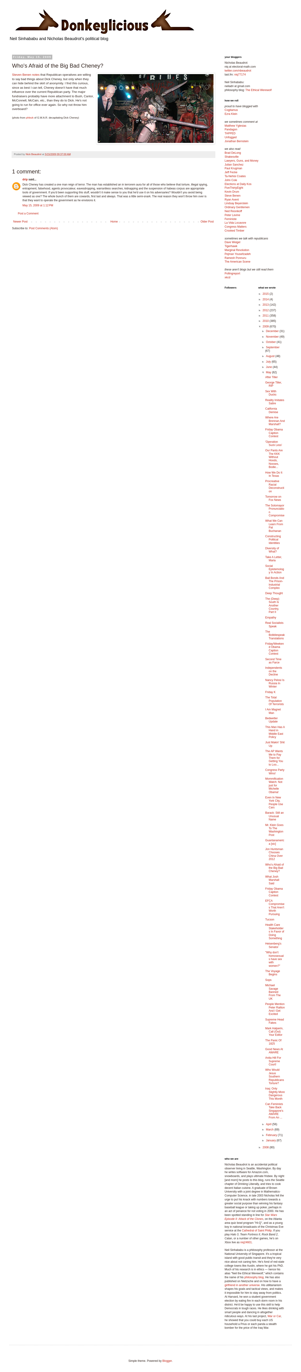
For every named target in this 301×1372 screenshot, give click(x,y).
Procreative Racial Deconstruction (274, 486)
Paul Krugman (233, 168)
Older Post (207, 221)
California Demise (271, 410)
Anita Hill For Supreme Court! (273, 1061)
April (269, 1124)
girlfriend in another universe (242, 1285)
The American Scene (237, 261)
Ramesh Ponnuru (235, 258)
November (272, 336)
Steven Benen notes (26, 74)
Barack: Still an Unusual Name (274, 816)
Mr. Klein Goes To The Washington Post (274, 830)
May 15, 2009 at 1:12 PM (37, 205)
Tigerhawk (231, 246)
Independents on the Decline (273, 671)
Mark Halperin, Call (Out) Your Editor (274, 1032)
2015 (266, 293)
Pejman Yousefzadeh (238, 254)
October (271, 342)
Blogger (167, 1361)
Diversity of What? (272, 550)
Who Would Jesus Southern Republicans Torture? (274, 1076)
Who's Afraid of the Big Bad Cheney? (274, 868)
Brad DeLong (233, 152)
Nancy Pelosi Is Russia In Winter (274, 683)
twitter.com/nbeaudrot (238, 70)
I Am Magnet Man (273, 711)
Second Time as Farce (273, 661)
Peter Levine (232, 215)
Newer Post (20, 221)
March (270, 1129)
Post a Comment (28, 213)
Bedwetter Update (271, 720)
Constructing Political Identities (273, 540)
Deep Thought (274, 593)
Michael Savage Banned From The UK (273, 992)
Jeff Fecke (231, 172)
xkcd (227, 277)
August (270, 356)
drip (25, 179)
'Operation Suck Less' (273, 443)
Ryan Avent (232, 199)
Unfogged (231, 137)
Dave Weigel (232, 242)
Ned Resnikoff (233, 211)
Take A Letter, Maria (273, 559)
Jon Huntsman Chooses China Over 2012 (274, 854)
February (272, 1135)
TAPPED (230, 133)
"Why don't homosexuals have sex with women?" (274, 959)
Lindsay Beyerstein (236, 203)
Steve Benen (233, 195)
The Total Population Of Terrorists (274, 701)
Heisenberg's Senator (273, 945)
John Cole (231, 180)
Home (114, 221)
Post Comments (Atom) (43, 228)
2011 (266, 315)
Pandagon (231, 129)
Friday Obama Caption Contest (274, 433)
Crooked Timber (234, 230)
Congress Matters (236, 226)
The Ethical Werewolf (258, 90)
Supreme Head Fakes (274, 1021)
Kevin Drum (232, 191)
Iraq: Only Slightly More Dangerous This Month (275, 1093)
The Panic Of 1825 (273, 1042)
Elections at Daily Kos (238, 184)
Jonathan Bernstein (236, 141)
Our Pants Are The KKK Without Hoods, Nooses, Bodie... (273, 459)
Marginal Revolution (237, 250)
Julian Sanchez (234, 164)
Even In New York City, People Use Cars (274, 802)
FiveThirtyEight (234, 187)
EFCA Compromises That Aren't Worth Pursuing (274, 907)
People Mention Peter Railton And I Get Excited (275, 1009)
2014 (266, 299)
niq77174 (240, 74)
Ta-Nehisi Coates (235, 176)
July (269, 361)
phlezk (29, 117)
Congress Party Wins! (274, 771)
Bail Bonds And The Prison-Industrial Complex (274, 583)
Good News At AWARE (274, 1051)
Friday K (270, 692)
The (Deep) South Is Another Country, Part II (272, 605)
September (272, 347)
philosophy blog (253, 1277)
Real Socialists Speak (274, 624)
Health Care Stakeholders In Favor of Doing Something (274, 931)
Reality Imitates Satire (274, 402)
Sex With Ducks (270, 393)
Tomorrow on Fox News (273, 498)
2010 (266, 321)
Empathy (270, 617)
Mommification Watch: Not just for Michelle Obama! (274, 785)
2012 (266, 310)
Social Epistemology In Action (274, 569)
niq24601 (246, 1242)
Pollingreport (232, 273)
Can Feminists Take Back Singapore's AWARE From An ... (274, 1110)
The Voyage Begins (272, 973)
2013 (266, 304)
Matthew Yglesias (235, 125)
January (271, 1140)
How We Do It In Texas (273, 474)
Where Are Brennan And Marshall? (275, 421)
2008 (266, 1147)
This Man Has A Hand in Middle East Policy (275, 732)
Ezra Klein (231, 114)
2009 (266, 326)
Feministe (231, 219)
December (272, 331)
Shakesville (232, 156)
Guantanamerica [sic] (274, 842)
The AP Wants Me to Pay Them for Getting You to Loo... (274, 758)
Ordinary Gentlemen (237, 207)
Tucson (269, 919)
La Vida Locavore (235, 222)
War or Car (274, 1316)
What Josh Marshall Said (272, 880)
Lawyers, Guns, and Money (241, 160)
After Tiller (271, 377)
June (269, 367)
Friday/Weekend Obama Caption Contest (274, 648)
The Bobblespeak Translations (275, 635)
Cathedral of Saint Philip (257, 1230)
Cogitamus (231, 110)
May (269, 372)
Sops (268, 980)
